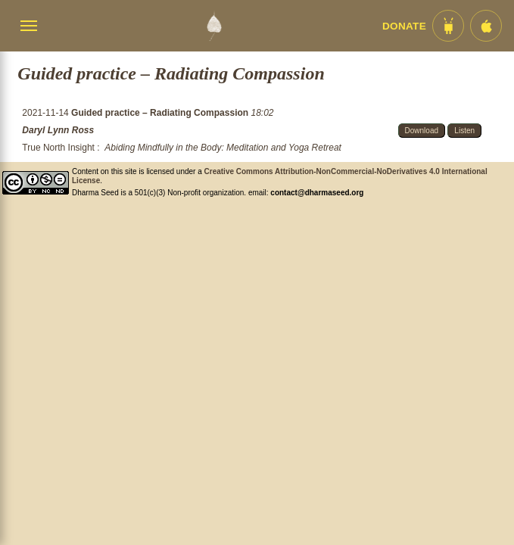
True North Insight (58, 147)
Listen (464, 130)
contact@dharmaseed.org (316, 192)
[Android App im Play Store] (448, 26)
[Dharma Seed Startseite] (213, 25)
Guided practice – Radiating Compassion (161, 112)
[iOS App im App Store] (486, 26)
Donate (404, 26)
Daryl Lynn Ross (58, 130)
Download (421, 130)
